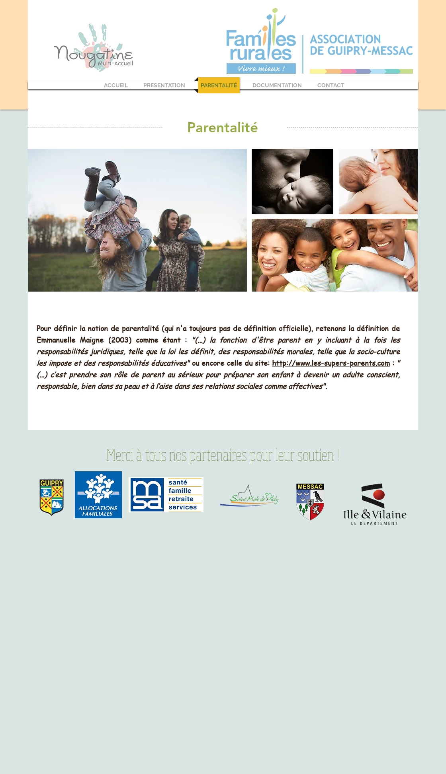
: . (218, 374)
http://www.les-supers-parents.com (331, 363)
